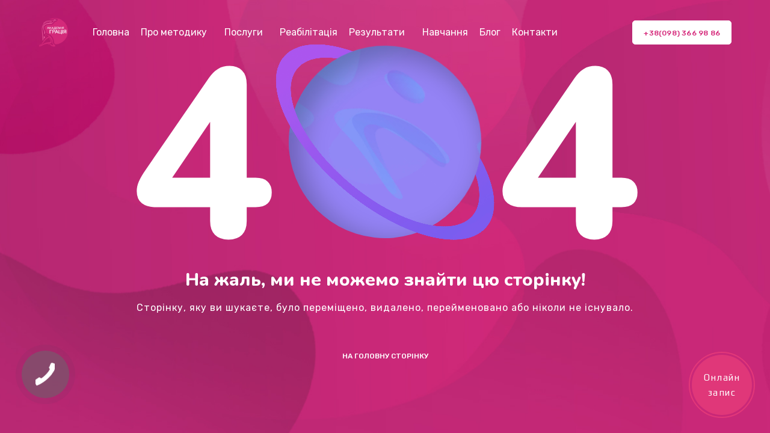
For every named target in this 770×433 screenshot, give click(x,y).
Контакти (535, 32)
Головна (111, 32)
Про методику (174, 32)
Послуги (243, 32)
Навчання (445, 32)
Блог (489, 32)
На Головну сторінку (385, 356)
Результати (377, 32)
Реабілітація (308, 32)
